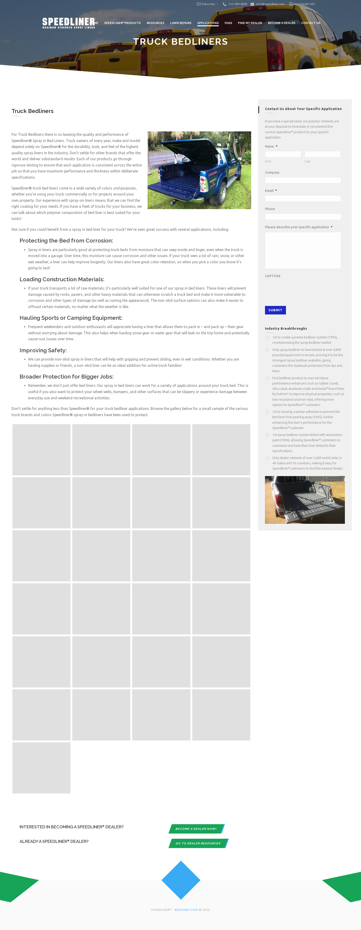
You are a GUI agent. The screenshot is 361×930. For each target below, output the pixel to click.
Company (272, 172)
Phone (270, 209)
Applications (208, 23)
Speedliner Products (122, 23)
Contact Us (310, 23)
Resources (155, 23)
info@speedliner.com (270, 4)
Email (271, 191)
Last (308, 161)
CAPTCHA (272, 276)
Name (271, 146)
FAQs (228, 23)
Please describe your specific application (298, 227)
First (268, 161)
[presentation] (300, 290)
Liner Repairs (180, 23)
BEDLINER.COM (186, 909)
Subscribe (206, 4)
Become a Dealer (281, 23)
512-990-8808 (238, 4)
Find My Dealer (250, 23)
